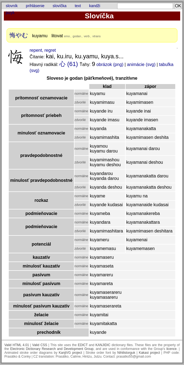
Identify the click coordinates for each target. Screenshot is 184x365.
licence (171, 349)
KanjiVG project (70, 353)
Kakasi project (149, 353)
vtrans (97, 36)
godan (77, 36)
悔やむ (19, 35)
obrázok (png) (109, 64)
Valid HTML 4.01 (16, 345)
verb (87, 36)
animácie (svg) (141, 64)
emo (67, 36)
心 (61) (68, 64)
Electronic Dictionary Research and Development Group (51, 349)
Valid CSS (39, 345)
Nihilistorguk (126, 353)
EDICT (83, 345)
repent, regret (43, 50)
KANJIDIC (103, 345)
